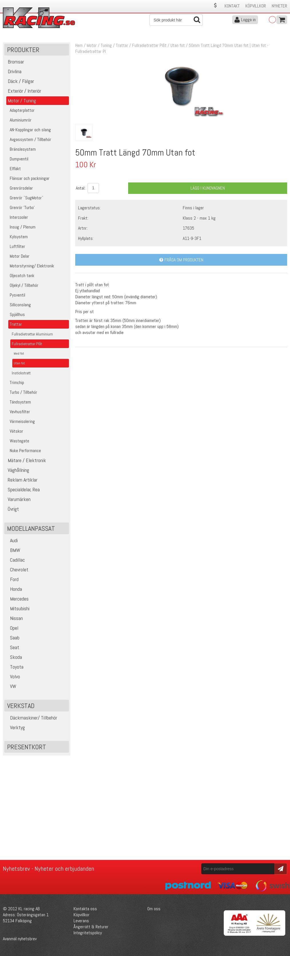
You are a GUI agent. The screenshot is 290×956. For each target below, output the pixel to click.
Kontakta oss (85, 909)
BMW (13, 550)
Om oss (153, 909)
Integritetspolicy (88, 933)
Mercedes (17, 598)
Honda (14, 589)
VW (11, 686)
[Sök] (176, 20)
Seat (12, 647)
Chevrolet (17, 569)
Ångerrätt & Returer (91, 927)
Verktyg (15, 727)
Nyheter (279, 6)
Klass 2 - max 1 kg (199, 218)
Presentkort (26, 746)
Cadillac (15, 559)
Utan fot (177, 45)
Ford (12, 579)
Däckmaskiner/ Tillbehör (31, 717)
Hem (79, 45)
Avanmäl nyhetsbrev (20, 939)
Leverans (81, 921)
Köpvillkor (255, 6)
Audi (12, 540)
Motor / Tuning (99, 45)
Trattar (122, 45)
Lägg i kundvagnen (207, 188)
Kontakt (232, 6)
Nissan (14, 618)
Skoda (14, 657)
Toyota (14, 666)
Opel (12, 628)
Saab (12, 637)
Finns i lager (193, 208)
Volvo (13, 676)
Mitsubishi (17, 608)
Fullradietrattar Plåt (149, 45)
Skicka (279, 868)
